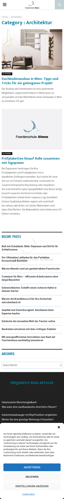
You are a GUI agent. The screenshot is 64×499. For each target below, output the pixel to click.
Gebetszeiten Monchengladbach (19, 402)
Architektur (7, 74)
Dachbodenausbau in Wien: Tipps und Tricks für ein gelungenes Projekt (30, 81)
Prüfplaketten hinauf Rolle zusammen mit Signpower (31, 161)
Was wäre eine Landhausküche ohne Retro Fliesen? (29, 407)
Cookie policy (28, 494)
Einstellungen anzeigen (32, 486)
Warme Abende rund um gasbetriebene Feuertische (31, 268)
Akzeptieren (32, 467)
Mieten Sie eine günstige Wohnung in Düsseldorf (28, 419)
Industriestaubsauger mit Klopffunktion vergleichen (29, 414)
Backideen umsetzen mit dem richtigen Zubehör (29, 329)
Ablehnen (32, 476)
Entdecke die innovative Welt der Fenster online (28, 321)
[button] (59, 427)
